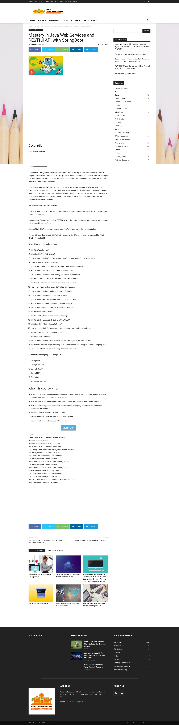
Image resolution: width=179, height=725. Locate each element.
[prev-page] (30, 610)
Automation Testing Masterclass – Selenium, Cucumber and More (46, 541)
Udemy (42, 20)
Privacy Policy (59, 1)
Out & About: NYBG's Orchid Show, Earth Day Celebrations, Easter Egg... (94, 644)
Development (45, 27)
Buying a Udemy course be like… (126, 74)
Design (117, 95)
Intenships (54, 20)
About (75, 1)
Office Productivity (122, 136)
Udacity (117, 150)
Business (118, 91)
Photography (119, 143)
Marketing (118, 126)
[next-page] (33, 610)
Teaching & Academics (123, 146)
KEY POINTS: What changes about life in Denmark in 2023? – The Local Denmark (132, 67)
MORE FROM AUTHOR (55, 551)
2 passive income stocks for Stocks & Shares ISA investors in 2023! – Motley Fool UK (132, 60)
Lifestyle (118, 122)
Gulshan (33, 44)
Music (117, 129)
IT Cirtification (120, 119)
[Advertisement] (108, 11)
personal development (123, 139)
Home (32, 20)
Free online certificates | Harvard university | (130, 54)
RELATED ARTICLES (37, 551)
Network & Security (122, 133)
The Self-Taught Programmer (38, 603)
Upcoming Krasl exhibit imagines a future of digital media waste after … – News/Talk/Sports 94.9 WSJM (132, 46)
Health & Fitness (121, 105)
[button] (147, 21)
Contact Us (68, 1)
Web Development (122, 160)
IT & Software (120, 115)
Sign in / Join (49, 1)
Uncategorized (120, 156)
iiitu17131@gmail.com (77, 701)
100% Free (119, 88)
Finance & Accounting (123, 102)
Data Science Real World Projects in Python (91, 540)
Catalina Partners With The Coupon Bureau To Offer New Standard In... (94, 655)
